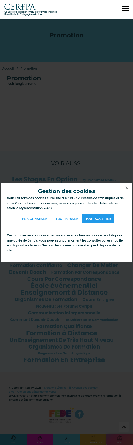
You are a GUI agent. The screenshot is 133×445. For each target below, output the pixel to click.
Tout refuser (67, 219)
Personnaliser (34, 219)
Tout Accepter (98, 219)
